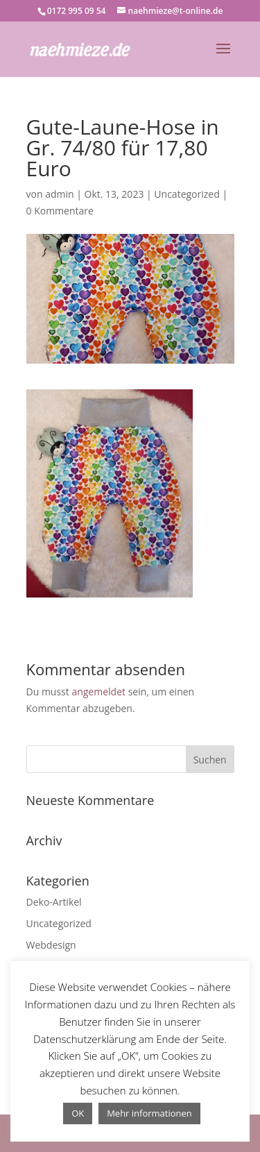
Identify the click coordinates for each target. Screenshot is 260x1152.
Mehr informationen (149, 1113)
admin (59, 194)
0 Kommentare (60, 210)
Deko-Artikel (54, 901)
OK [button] (77, 1113)
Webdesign (51, 944)
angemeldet (98, 691)
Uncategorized (186, 194)
